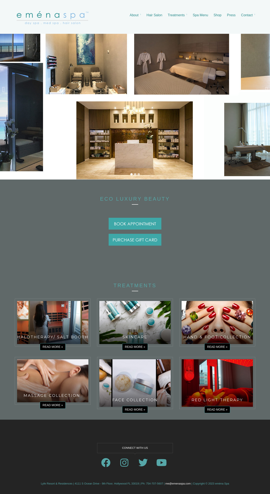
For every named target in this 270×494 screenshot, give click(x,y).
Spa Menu (200, 15)
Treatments (176, 15)
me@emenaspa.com (178, 483)
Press (231, 15)
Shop (217, 15)
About (134, 15)
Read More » (53, 346)
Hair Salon (154, 15)
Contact (247, 15)
